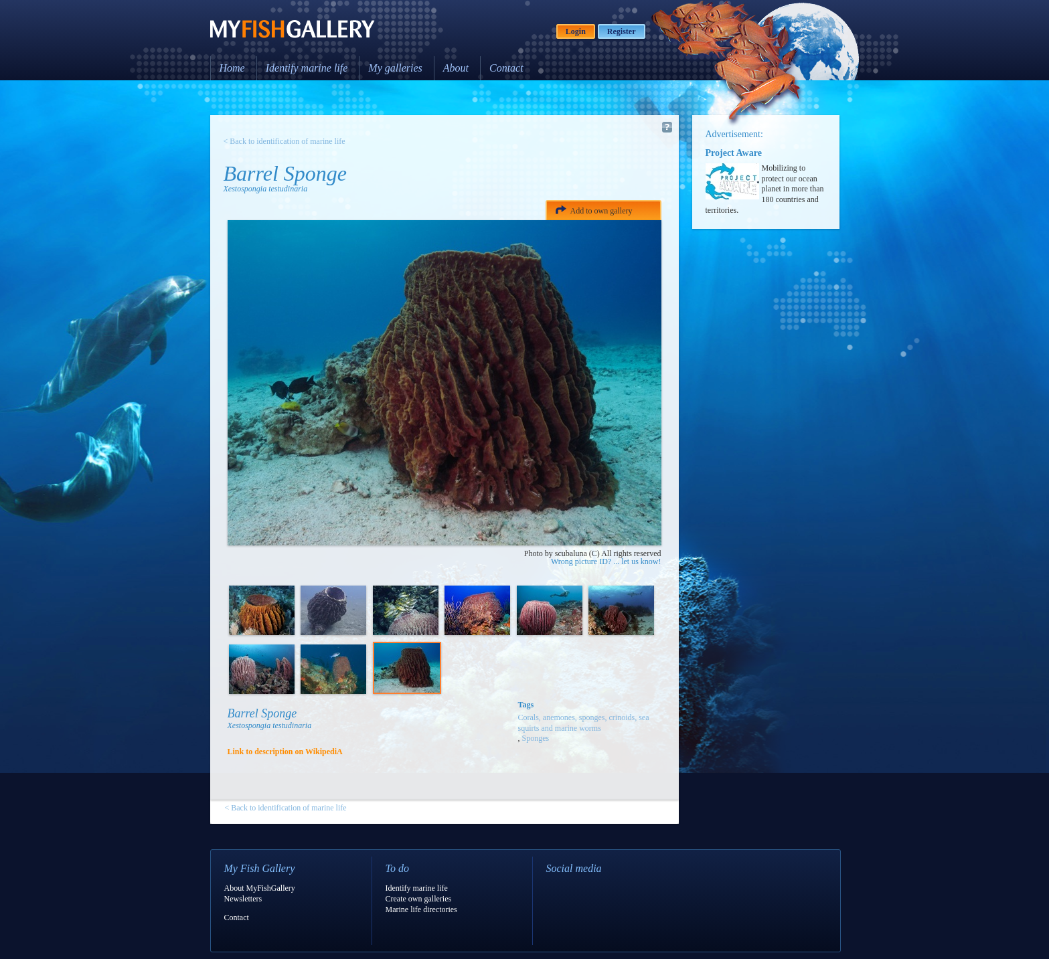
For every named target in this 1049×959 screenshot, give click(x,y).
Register (621, 31)
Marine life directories (421, 909)
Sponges (536, 738)
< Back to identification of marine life (284, 141)
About (456, 68)
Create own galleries (419, 898)
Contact (506, 68)
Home (232, 68)
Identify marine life (307, 68)
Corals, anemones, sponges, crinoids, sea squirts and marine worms (583, 723)
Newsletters (243, 898)
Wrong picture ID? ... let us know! (606, 561)
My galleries (395, 68)
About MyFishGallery (259, 888)
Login (576, 31)
